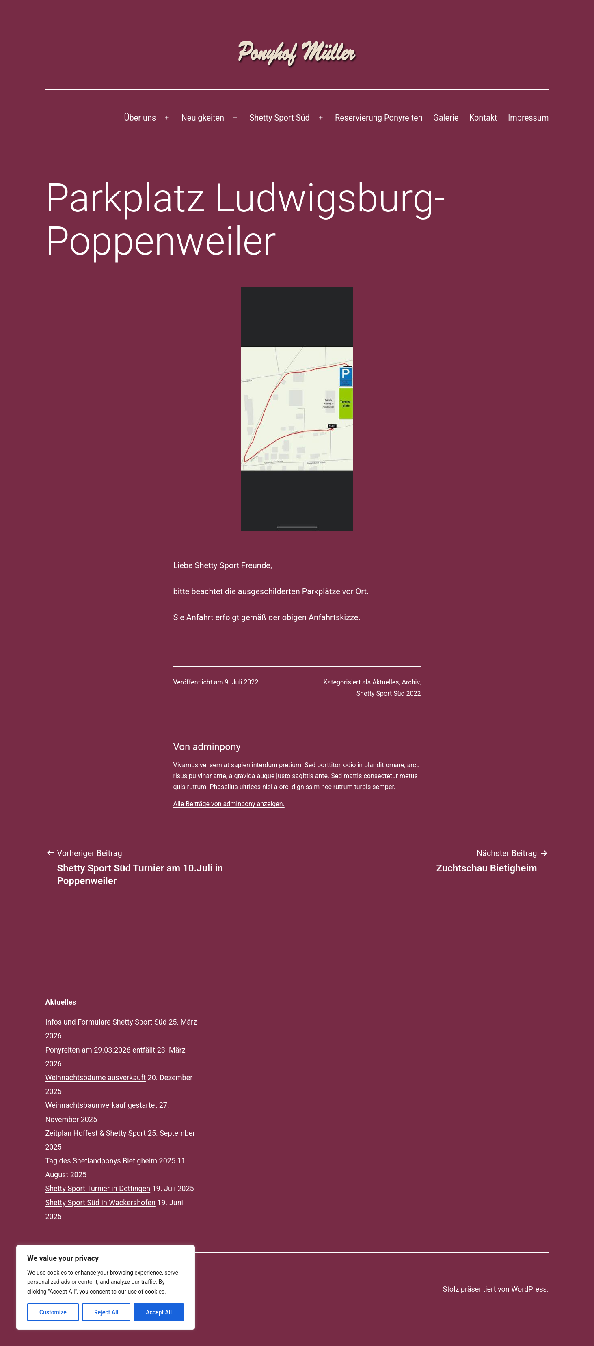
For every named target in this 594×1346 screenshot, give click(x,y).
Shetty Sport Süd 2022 (388, 693)
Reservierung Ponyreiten (379, 118)
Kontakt (483, 118)
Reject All (106, 1312)
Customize (53, 1312)
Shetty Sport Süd (279, 118)
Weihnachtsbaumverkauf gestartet (101, 1105)
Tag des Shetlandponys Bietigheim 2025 (110, 1160)
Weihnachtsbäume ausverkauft (95, 1077)
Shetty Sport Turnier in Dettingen (98, 1188)
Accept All (159, 1312)
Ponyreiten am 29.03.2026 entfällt (100, 1050)
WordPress (528, 1289)
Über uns (140, 118)
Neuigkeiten (203, 118)
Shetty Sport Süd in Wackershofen (100, 1202)
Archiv (411, 682)
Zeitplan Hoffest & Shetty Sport (95, 1133)
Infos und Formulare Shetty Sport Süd (106, 1022)
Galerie (445, 118)
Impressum (528, 118)
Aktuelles (385, 682)
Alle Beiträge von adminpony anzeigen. (229, 804)
